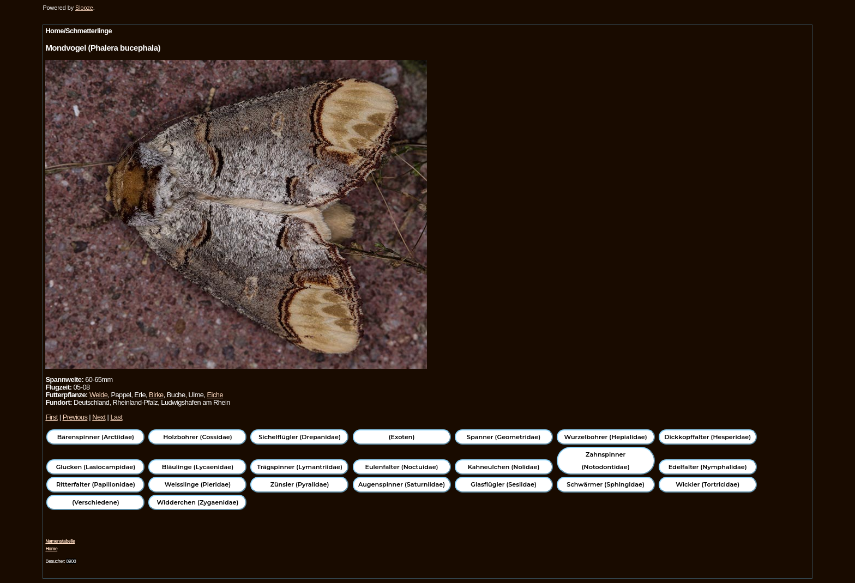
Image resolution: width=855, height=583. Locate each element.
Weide (98, 395)
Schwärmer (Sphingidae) (606, 484)
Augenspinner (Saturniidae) (401, 484)
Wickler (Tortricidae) (707, 484)
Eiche (215, 395)
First (51, 417)
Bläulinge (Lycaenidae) (198, 467)
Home (51, 548)
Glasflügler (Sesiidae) (504, 484)
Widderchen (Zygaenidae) (197, 502)
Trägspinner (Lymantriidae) (299, 467)
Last (116, 417)
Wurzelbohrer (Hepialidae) (605, 437)
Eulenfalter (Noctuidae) (401, 467)
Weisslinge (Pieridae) (198, 484)
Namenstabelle (60, 541)
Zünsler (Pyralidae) (299, 484)
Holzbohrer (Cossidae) (197, 437)
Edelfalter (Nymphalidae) (708, 467)
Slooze (84, 7)
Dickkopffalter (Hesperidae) (707, 437)
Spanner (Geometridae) (503, 437)
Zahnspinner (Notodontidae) (606, 460)
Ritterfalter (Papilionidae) (95, 484)
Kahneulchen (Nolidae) (504, 467)
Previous (75, 417)
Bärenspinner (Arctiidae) (95, 437)
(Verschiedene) (95, 502)
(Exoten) (402, 437)
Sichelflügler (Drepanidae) (299, 437)
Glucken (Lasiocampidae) (95, 467)
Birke (156, 395)
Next (98, 417)
